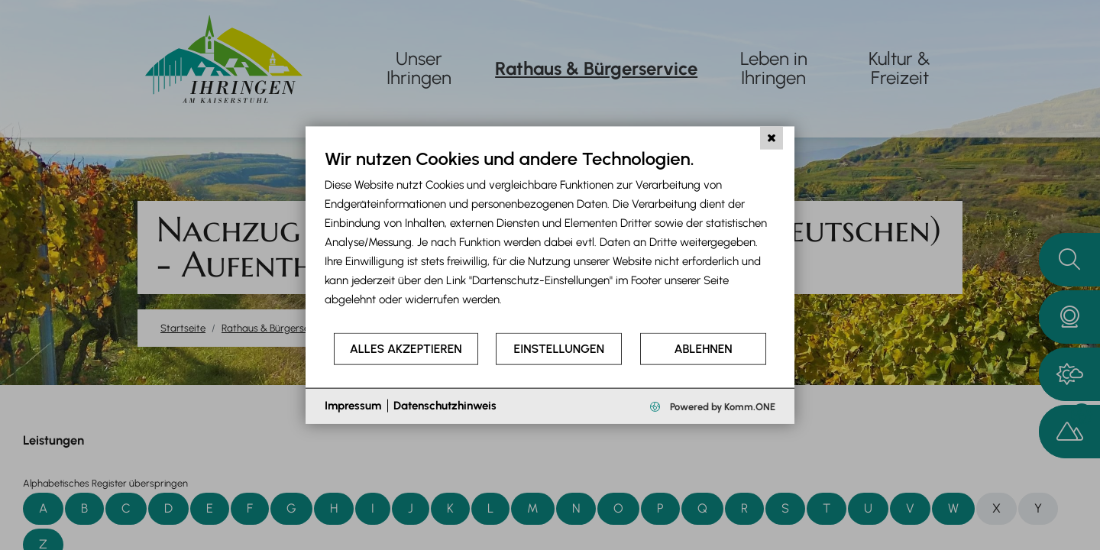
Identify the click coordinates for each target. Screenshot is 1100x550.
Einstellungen (559, 348)
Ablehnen (704, 348)
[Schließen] (771, 138)
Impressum (353, 405)
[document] (550, 239)
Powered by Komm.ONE (721, 406)
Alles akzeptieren (406, 348)
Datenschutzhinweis (445, 405)
